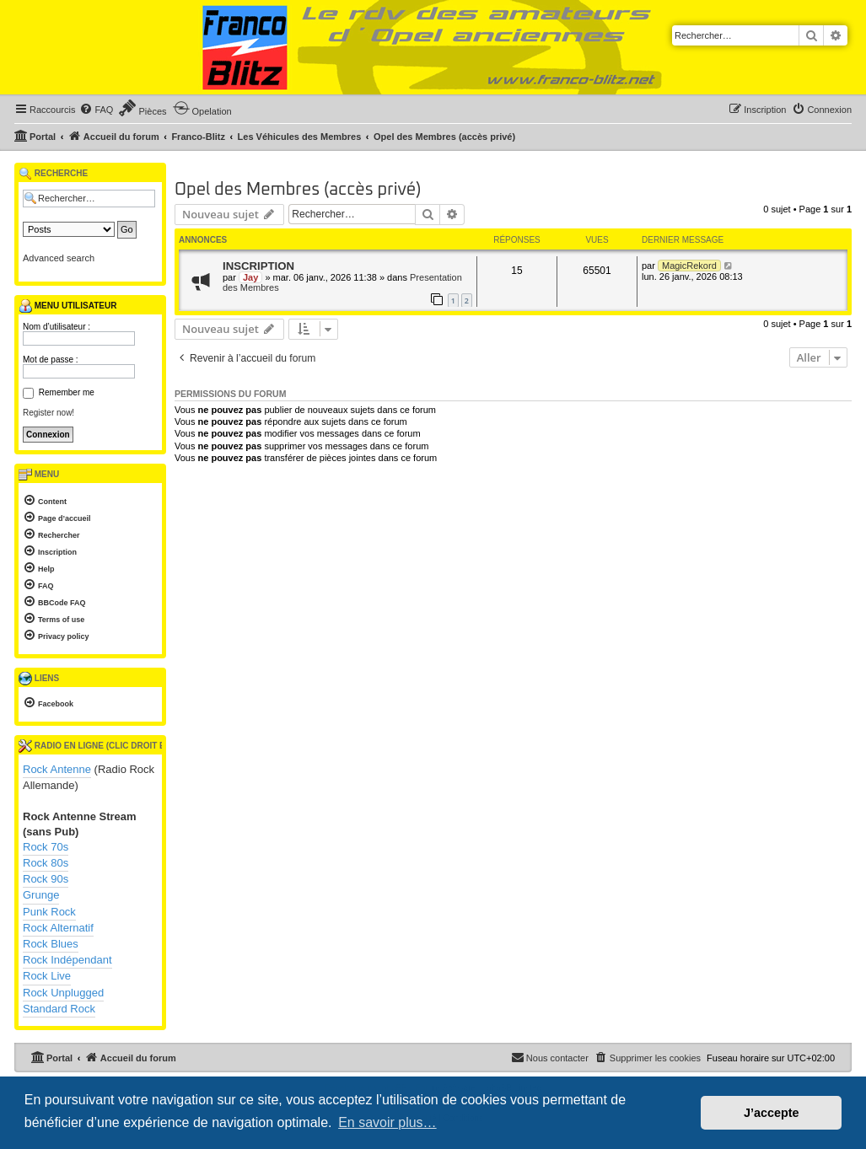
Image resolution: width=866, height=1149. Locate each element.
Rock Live (47, 975)
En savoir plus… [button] (387, 1122)
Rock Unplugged (63, 992)
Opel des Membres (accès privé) (298, 189)
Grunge (41, 895)
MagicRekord (689, 265)
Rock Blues (50, 943)
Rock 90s (45, 878)
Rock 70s (45, 846)
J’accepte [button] (771, 1112)
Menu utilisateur (67, 306)
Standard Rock (59, 1008)
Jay (250, 277)
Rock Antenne (57, 769)
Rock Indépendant (67, 959)
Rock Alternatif (58, 927)
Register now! (48, 412)
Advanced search (58, 258)
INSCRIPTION (258, 266)
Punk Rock (49, 911)
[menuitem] (96, 109)
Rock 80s (45, 862)
